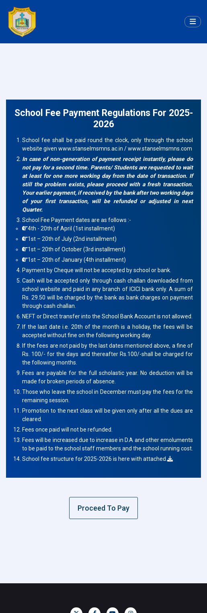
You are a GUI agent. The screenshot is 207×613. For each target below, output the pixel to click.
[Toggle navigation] (192, 22)
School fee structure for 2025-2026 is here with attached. (97, 459)
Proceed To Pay (103, 508)
